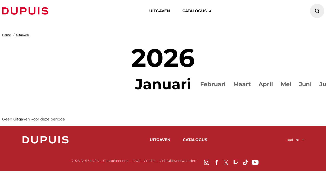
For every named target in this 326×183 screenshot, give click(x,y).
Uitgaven (159, 10)
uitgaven (160, 140)
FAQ (136, 162)
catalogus (194, 10)
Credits (149, 162)
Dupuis (26, 11)
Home (6, 35)
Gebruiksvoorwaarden (178, 162)
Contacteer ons (115, 162)
